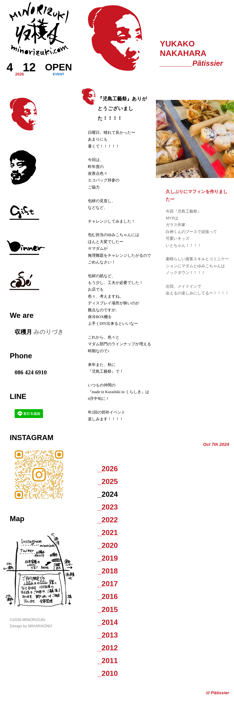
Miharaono (40, 626)
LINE (18, 396)
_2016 (108, 596)
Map (17, 519)
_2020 (108, 545)
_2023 (108, 507)
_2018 (108, 571)
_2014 (108, 622)
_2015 (108, 610)
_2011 (108, 661)
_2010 (108, 673)
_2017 (108, 584)
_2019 (108, 558)
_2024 (108, 494)
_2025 (108, 481)
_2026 (108, 469)
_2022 (108, 520)
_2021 (108, 533)
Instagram (31, 438)
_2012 (108, 648)
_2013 (108, 635)
